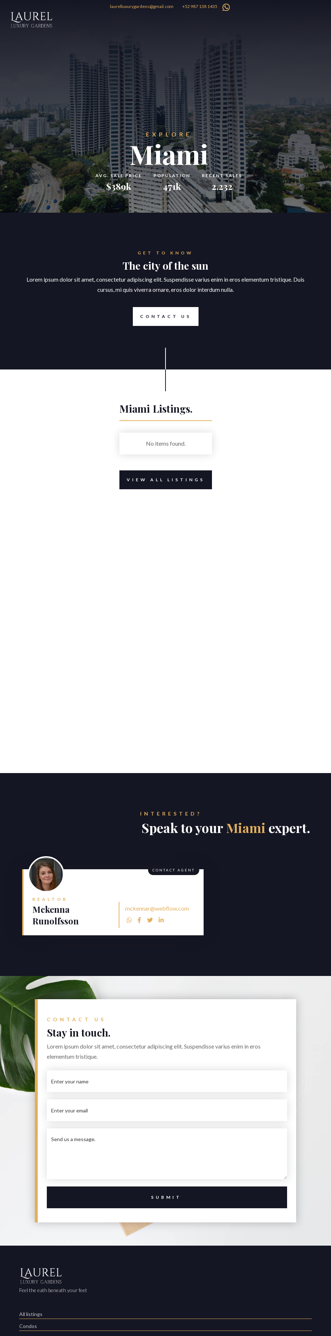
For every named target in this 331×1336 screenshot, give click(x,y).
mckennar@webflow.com (157, 908)
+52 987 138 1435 (199, 6)
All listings (30, 1314)
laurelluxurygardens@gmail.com (141, 6)
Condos (28, 1326)
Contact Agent (173, 870)
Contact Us (162, 316)
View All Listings (162, 479)
